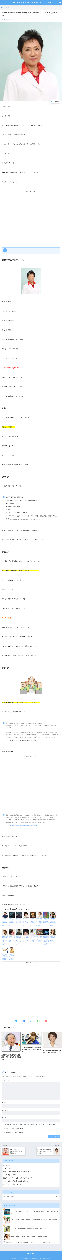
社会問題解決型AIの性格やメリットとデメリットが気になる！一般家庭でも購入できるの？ (46, 940)
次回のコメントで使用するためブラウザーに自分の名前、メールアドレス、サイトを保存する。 (30, 1124)
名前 (4, 1102)
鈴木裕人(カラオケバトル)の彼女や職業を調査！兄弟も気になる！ (12, 939)
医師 (12, 1027)
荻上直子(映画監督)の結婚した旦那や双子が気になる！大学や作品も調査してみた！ (5, 940)
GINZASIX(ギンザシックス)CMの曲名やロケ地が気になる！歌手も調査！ (39, 939)
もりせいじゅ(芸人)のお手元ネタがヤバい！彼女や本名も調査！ (12, 956)
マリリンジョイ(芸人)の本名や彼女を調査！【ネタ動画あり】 (26, 939)
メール (5, 1110)
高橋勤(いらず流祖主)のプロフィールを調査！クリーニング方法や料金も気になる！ (19, 940)
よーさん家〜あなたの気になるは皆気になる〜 (31, 2)
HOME (31, 1253)
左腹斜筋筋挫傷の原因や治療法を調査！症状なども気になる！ (46, 921)
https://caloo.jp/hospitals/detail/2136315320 (23, 825)
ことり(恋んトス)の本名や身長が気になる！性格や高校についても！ (5, 922)
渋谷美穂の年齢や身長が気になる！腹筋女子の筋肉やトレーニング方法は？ (53, 922)
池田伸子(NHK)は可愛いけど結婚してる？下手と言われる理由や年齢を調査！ (33, 939)
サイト (4, 1117)
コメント (5, 1080)
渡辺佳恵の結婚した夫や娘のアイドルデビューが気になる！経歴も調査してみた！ (39, 922)
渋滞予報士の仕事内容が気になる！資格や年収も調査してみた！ (18, 921)
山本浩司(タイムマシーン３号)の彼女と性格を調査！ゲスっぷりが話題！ (25, 922)
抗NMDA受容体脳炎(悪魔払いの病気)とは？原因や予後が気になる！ (12, 922)
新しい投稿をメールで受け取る (13, 1132)
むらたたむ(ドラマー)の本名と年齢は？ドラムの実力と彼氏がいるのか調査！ (32, 922)
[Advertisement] (31, 206)
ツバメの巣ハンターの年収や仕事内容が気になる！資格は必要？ (5, 956)
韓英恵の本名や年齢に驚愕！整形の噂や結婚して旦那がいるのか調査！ (53, 939)
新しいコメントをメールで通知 (13, 1128)
